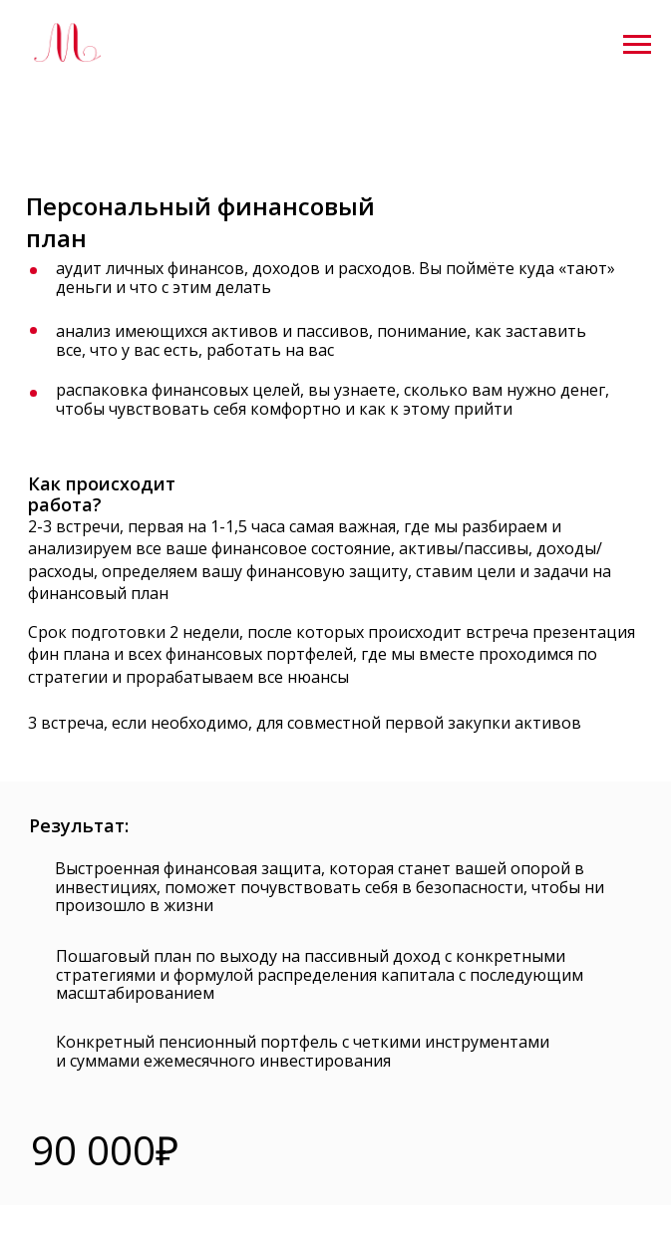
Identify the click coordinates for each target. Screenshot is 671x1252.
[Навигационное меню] (637, 45)
